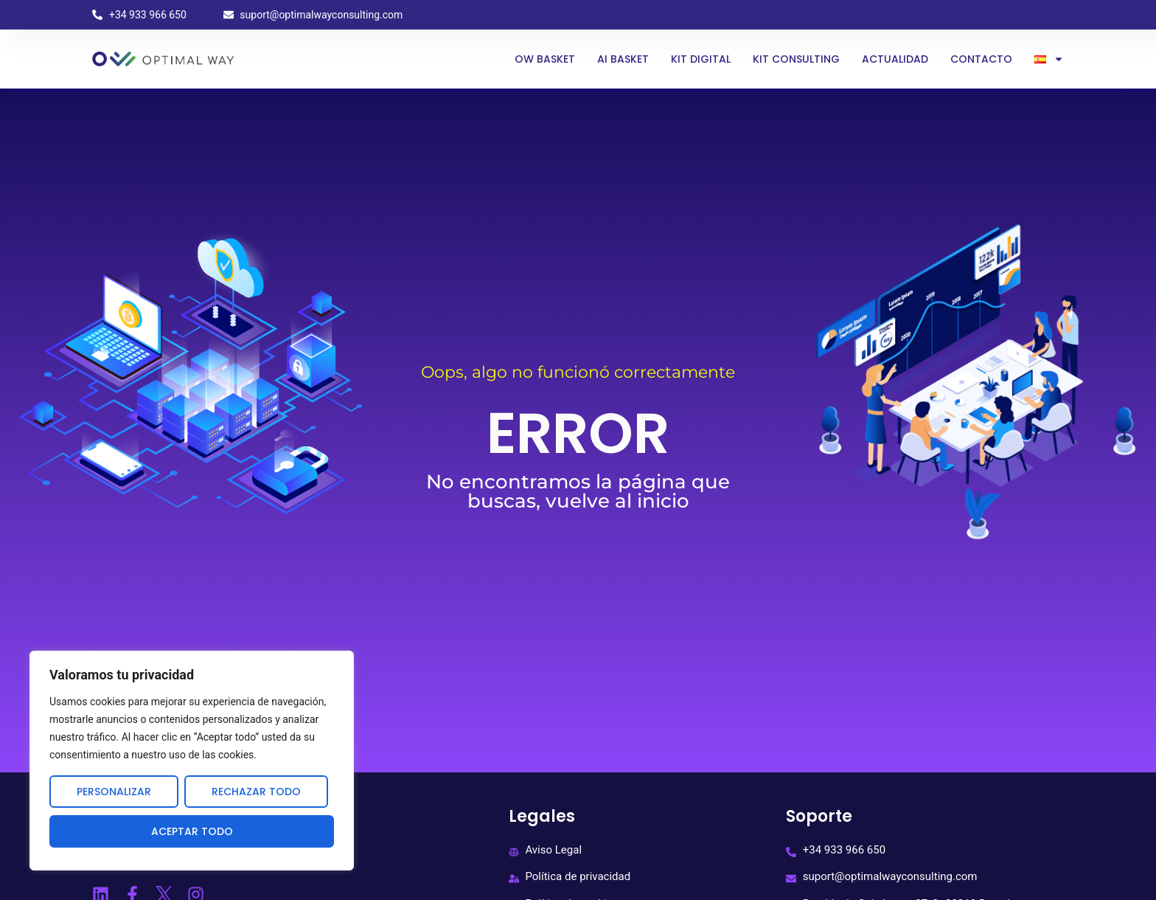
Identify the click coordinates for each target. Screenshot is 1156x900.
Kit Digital (701, 59)
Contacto (981, 59)
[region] (191, 760)
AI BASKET (623, 59)
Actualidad (895, 59)
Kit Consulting (796, 59)
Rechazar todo (256, 791)
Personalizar (114, 791)
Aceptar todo (192, 831)
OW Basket (545, 59)
